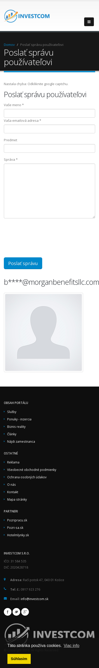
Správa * (11, 159)
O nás (11, 484)
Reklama (13, 462)
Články (11, 434)
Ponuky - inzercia (19, 419)
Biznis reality (16, 426)
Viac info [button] (71, 645)
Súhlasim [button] (19, 659)
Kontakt (12, 492)
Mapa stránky (17, 499)
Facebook (8, 612)
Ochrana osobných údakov (27, 477)
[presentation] (46, 238)
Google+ (25, 612)
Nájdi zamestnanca (21, 441)
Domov (9, 44)
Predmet (10, 140)
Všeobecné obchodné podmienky (31, 470)
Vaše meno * (14, 105)
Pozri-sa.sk (15, 527)
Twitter (16, 612)
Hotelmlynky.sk (18, 535)
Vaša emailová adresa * (22, 120)
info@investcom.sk (34, 599)
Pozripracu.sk (17, 520)
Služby (11, 412)
